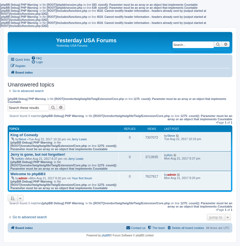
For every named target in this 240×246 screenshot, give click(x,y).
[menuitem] (36, 58)
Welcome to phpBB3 (27, 174)
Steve (22, 139)
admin (23, 178)
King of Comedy (24, 135)
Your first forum (82, 178)
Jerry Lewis (79, 139)
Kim (21, 158)
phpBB (106, 235)
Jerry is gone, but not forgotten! (37, 154)
